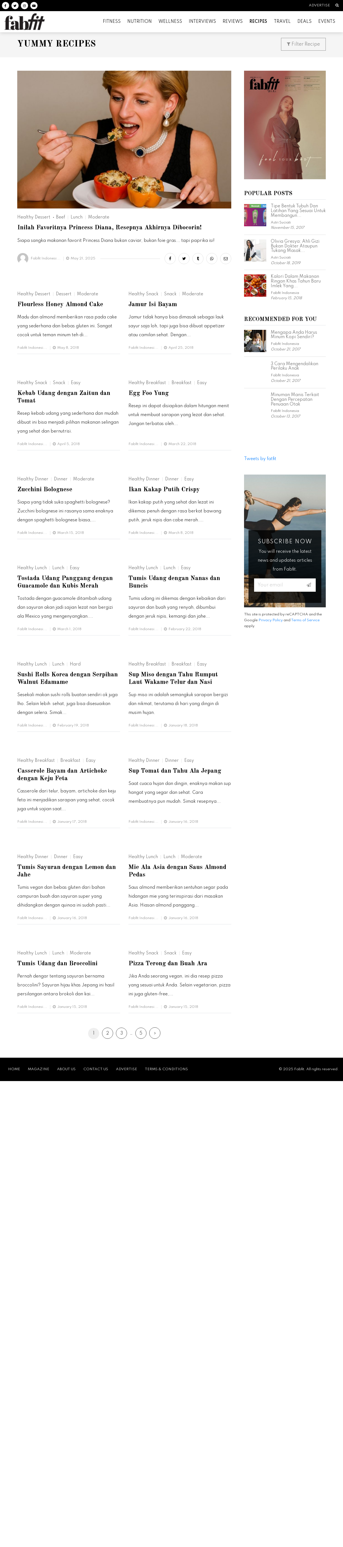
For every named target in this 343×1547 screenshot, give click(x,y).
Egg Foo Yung (149, 514)
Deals (304, 21)
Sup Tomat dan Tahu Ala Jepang (177, 1125)
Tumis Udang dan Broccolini (59, 1434)
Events (326, 21)
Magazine (38, 1535)
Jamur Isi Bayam (153, 367)
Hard (75, 960)
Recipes (258, 21)
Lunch (77, 217)
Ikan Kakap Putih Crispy (165, 669)
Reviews (233, 21)
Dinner (61, 658)
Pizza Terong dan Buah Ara (169, 1434)
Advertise (316, 5)
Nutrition (139, 21)
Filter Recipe (303, 44)
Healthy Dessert (33, 217)
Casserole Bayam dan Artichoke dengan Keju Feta (64, 1129)
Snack (170, 357)
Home (14, 1535)
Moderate (98, 217)
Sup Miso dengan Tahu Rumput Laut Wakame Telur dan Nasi (174, 974)
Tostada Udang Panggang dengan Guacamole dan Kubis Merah (67, 819)
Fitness (112, 21)
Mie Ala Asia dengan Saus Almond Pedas (179, 1283)
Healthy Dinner (32, 658)
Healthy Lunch (32, 805)
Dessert (63, 357)
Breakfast (182, 504)
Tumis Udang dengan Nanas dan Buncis (176, 819)
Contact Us (95, 1535)
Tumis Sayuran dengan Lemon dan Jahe (68, 1283)
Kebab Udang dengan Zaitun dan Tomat (66, 518)
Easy (76, 504)
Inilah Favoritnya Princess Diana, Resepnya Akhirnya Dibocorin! (113, 228)
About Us (66, 1535)
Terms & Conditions (166, 1535)
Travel (282, 21)
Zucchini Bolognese (46, 669)
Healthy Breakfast (147, 504)
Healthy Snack (143, 357)
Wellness (170, 21)
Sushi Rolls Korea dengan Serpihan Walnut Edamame (57, 974)
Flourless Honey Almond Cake (61, 367)
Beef (60, 217)
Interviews (202, 21)
